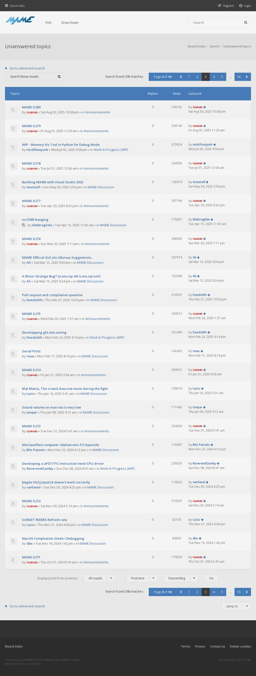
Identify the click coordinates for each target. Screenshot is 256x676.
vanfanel (33, 487)
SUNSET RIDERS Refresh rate (44, 519)
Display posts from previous (76, 578)
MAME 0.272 (31, 501)
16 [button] (238, 77)
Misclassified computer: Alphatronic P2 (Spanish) (60, 445)
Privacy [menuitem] (200, 646)
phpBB (26, 660)
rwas (30, 356)
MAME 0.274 (31, 370)
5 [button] (222, 77)
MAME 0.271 (31, 557)
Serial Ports (31, 351)
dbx (29, 543)
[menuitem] (245, 5)
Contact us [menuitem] (217, 646)
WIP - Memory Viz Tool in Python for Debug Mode (61, 144)
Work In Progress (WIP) (111, 149)
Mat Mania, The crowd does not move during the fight (65, 388)
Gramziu (35, 664)
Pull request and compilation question (52, 295)
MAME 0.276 (31, 238)
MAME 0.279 (31, 126)
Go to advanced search (27, 68)
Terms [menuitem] (185, 646)
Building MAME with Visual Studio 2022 (52, 182)
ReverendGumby (39, 468)
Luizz (30, 393)
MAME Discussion (101, 187)
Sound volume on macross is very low (51, 407)
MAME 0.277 (31, 201)
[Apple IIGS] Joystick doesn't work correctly (56, 482)
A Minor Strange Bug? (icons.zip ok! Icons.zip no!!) (61, 276)
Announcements (97, 112)
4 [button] (214, 77)
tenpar (31, 412)
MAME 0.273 (31, 426)
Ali (28, 262)
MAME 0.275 (31, 313)
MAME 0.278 (31, 163)
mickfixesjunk (37, 149)
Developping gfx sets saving (44, 332)
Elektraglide (42, 225)
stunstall (33, 187)
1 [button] (189, 77)
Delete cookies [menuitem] (240, 646)
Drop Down (70, 22)
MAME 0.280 (31, 107)
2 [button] (197, 77)
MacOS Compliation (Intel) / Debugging (53, 538)
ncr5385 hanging (35, 219)
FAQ (49, 22)
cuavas (32, 112)
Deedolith (34, 300)
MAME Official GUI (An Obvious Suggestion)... (57, 257)
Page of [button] (163, 77)
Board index (13, 646)
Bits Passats (35, 450)
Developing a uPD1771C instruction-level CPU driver (63, 463)
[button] (181, 77)
